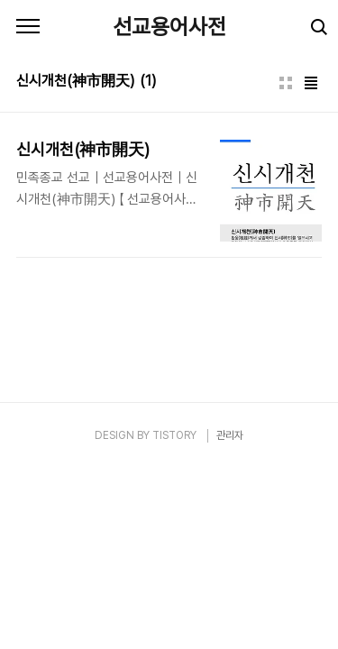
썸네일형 (286, 83)
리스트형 (311, 83)
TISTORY (174, 435)
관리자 (229, 435)
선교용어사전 (169, 27)
